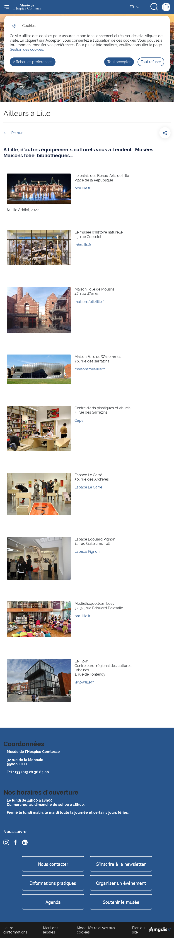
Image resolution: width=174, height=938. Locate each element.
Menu (6, 7)
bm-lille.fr (82, 616)
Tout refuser (151, 62)
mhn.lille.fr (83, 245)
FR (135, 8)
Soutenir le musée (121, 902)
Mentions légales (50, 930)
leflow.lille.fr (84, 682)
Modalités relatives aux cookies (96, 930)
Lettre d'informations (15, 930)
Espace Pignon (87, 551)
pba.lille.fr (82, 188)
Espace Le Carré (88, 487)
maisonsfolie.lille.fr (90, 302)
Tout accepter (119, 62)
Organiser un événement (121, 883)
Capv (79, 420)
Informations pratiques (53, 883)
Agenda (53, 902)
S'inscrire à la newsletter (121, 864)
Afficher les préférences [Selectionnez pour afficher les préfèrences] (32, 62)
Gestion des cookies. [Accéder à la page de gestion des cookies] (27, 49)
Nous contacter (53, 864)
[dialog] (87, 44)
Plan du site (138, 930)
